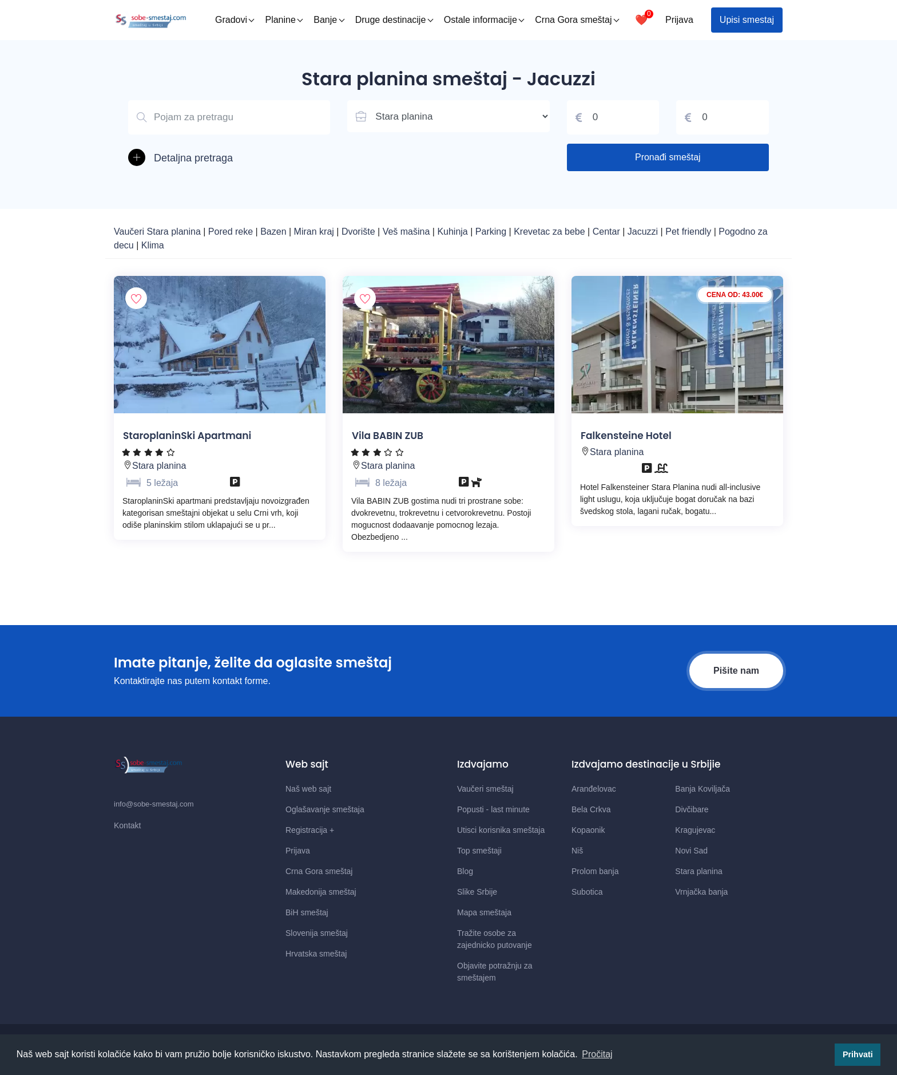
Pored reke (232, 231)
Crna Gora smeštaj (577, 20)
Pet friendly (688, 231)
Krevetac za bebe (549, 231)
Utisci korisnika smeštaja (501, 830)
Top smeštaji (479, 850)
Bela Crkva (590, 809)
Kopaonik (588, 830)
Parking (492, 231)
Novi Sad (691, 850)
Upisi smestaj (747, 20)
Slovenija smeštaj (316, 933)
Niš (577, 850)
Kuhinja (453, 231)
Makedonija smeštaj (320, 891)
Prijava (679, 20)
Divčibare (691, 809)
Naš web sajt (308, 788)
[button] (229, 158)
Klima (152, 245)
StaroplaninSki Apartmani (187, 435)
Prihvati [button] (858, 1054)
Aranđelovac (593, 788)
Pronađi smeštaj (668, 157)
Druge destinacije (394, 20)
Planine (284, 20)
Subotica (586, 891)
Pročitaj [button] (597, 1054)
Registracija (309, 830)
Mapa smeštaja (484, 912)
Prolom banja (595, 871)
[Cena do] (722, 117)
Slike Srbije (477, 891)
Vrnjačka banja (701, 891)
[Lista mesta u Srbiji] (448, 116)
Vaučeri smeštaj (485, 788)
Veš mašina (407, 231)
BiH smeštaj (306, 912)
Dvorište (360, 231)
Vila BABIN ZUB (387, 435)
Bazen (274, 231)
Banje (328, 20)
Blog (465, 871)
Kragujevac (695, 830)
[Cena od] (613, 117)
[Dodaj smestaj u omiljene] (136, 298)
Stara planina (159, 466)
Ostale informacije (484, 20)
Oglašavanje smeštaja (324, 809)
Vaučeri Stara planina (157, 231)
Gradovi (235, 20)
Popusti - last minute (493, 809)
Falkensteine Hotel (626, 435)
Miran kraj (315, 231)
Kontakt (127, 825)
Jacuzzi (644, 231)
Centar (607, 231)
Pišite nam (736, 670)
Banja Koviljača (702, 788)
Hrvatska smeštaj (316, 953)
